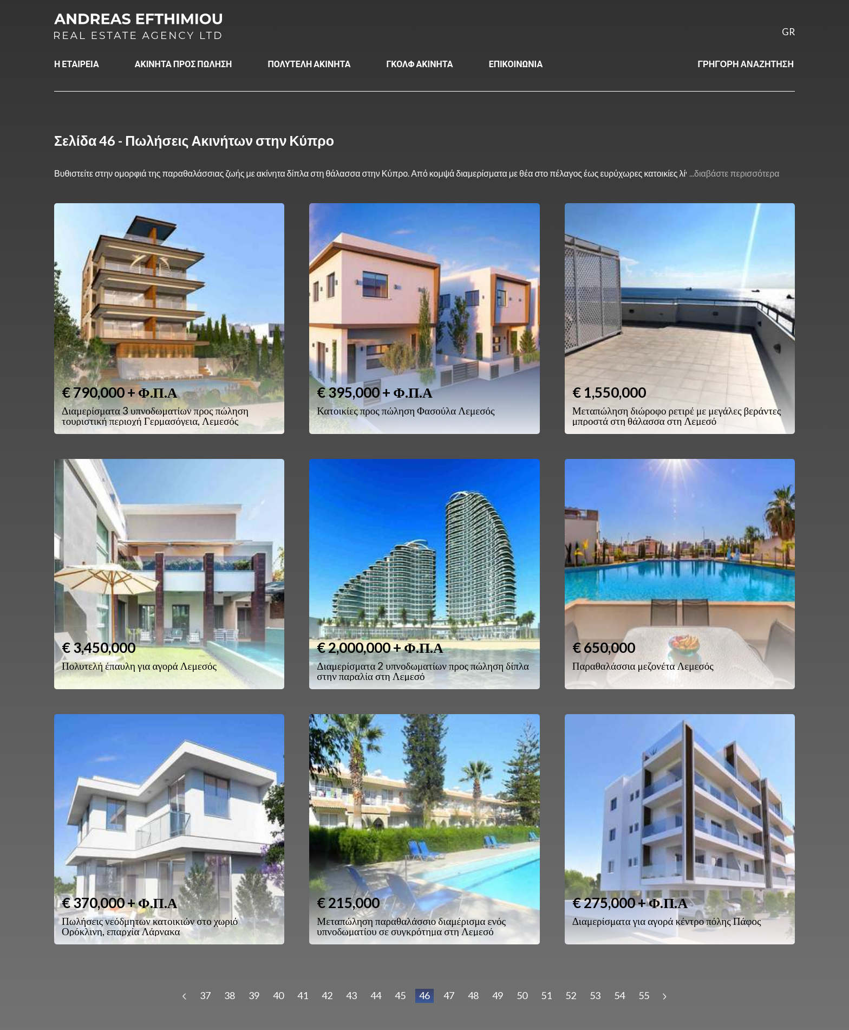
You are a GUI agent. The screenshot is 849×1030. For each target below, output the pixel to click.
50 (522, 995)
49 (497, 995)
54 (619, 995)
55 (643, 995)
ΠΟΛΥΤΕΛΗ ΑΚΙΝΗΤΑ (308, 64)
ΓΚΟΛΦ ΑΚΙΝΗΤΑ (419, 64)
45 (400, 995)
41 (302, 995)
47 (448, 995)
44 (375, 995)
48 (473, 995)
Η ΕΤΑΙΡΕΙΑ (76, 64)
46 (424, 995)
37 (205, 995)
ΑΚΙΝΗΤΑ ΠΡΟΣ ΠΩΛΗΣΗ (183, 64)
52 (570, 995)
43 (351, 995)
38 (229, 995)
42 (327, 995)
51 (546, 995)
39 (254, 995)
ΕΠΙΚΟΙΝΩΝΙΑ (516, 64)
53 (595, 995)
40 (278, 995)
